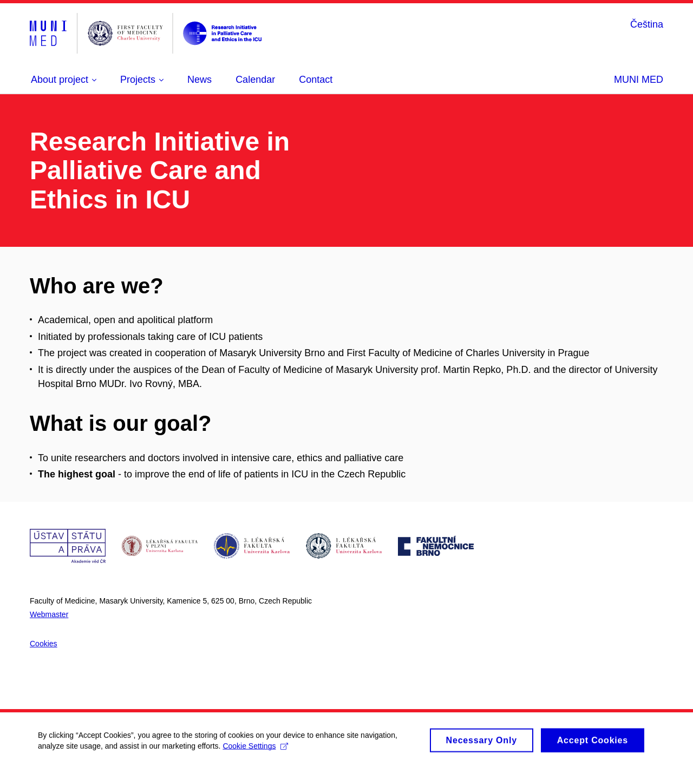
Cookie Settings (255, 749)
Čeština (646, 24)
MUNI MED (638, 79)
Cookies (43, 643)
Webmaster (49, 614)
